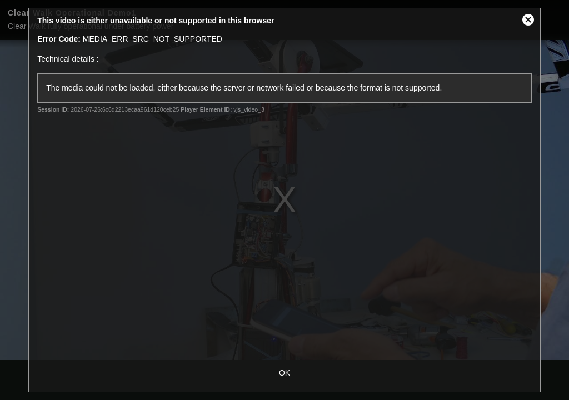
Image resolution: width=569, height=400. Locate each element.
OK (284, 372)
